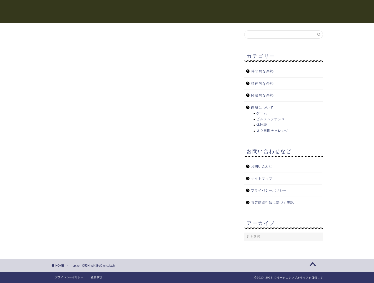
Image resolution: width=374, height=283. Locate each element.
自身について (297, 7)
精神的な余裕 (227, 7)
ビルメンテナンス (270, 119)
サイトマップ (261, 179)
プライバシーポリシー (269, 191)
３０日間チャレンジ (272, 131)
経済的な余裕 (262, 7)
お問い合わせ (261, 167)
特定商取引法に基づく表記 (272, 203)
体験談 (261, 125)
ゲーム (261, 113)
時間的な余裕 (192, 7)
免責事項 (96, 277)
